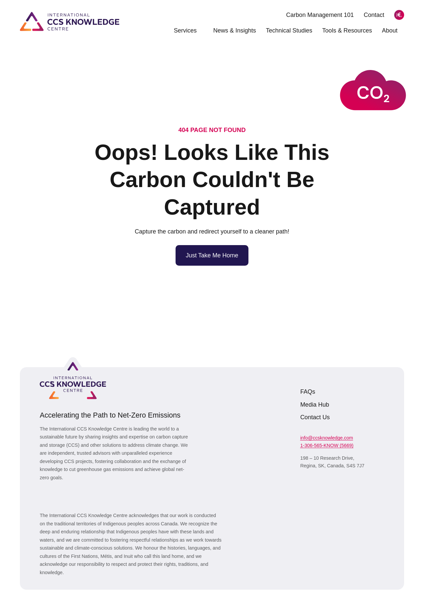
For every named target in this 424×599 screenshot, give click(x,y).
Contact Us (315, 417)
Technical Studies (289, 30)
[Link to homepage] (69, 21)
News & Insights (234, 30)
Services (188, 30)
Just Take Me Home (212, 255)
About (393, 30)
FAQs (307, 391)
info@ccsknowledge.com (326, 437)
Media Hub (314, 404)
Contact (374, 15)
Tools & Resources (347, 30)
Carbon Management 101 (320, 15)
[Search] (399, 15)
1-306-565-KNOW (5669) (326, 445)
